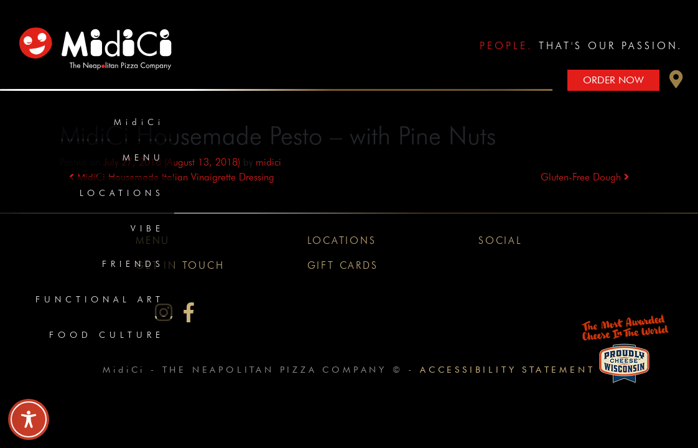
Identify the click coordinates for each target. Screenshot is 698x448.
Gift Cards (342, 265)
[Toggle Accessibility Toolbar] (28, 419)
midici (268, 162)
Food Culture (106, 335)
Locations (122, 193)
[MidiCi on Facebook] (189, 313)
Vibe (147, 228)
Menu (143, 157)
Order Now (613, 80)
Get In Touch (180, 265)
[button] (676, 82)
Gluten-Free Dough (585, 177)
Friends (133, 264)
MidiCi (139, 122)
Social (500, 240)
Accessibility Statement (507, 369)
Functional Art (99, 299)
